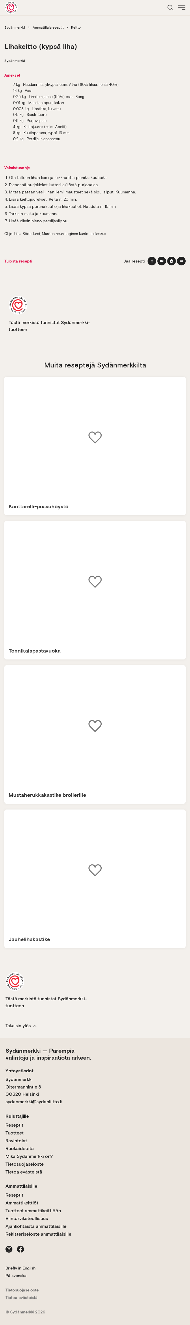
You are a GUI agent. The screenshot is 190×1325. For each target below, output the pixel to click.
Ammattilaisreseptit (48, 27)
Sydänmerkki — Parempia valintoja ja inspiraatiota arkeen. (48, 1054)
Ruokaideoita (19, 1148)
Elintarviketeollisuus (26, 1218)
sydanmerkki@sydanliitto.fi (33, 1101)
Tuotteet (14, 1133)
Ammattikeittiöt (21, 1203)
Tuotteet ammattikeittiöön (33, 1210)
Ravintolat (16, 1140)
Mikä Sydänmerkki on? (29, 1156)
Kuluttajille (17, 1116)
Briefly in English (20, 1268)
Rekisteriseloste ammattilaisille (38, 1234)
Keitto (76, 27)
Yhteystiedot (19, 1070)
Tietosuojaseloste (24, 1164)
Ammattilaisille (21, 1186)
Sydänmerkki (14, 27)
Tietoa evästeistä (23, 1172)
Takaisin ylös (20, 1025)
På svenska (16, 1275)
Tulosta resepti (18, 261)
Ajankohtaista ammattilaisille (35, 1226)
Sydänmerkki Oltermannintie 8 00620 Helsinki (23, 1087)
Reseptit (14, 1125)
